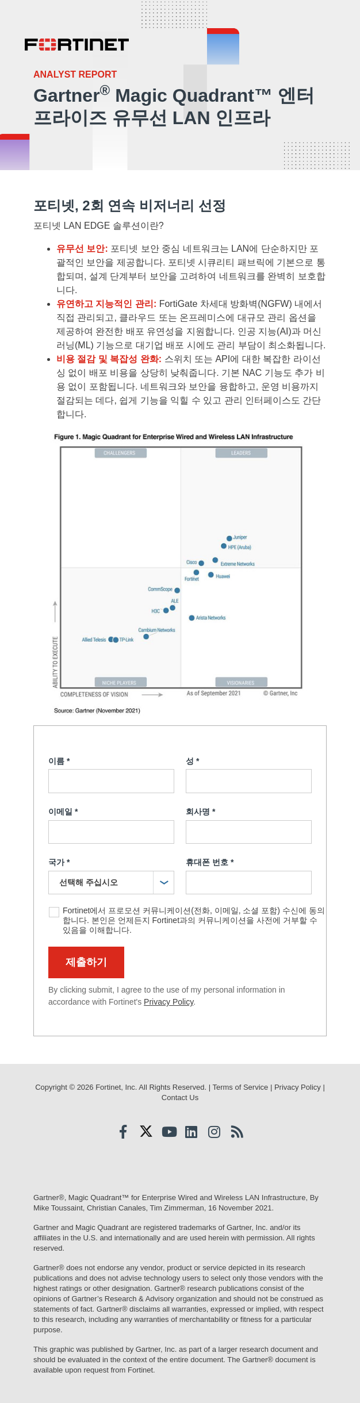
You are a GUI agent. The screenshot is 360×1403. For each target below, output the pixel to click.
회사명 (200, 812)
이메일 (63, 812)
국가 (59, 862)
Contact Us (180, 1097)
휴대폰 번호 (209, 862)
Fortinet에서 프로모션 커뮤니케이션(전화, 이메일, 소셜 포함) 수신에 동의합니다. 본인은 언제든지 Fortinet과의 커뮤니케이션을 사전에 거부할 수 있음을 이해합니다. (194, 920)
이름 (59, 761)
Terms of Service (240, 1087)
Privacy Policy (168, 1001)
